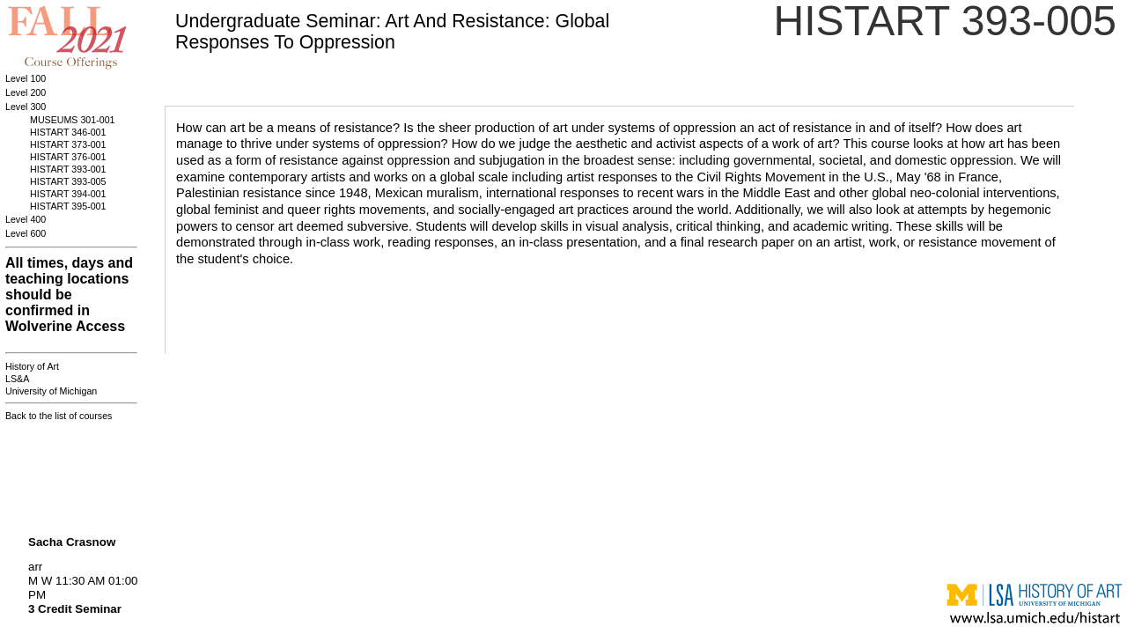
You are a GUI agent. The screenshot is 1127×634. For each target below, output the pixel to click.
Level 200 (25, 92)
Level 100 (25, 78)
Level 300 (25, 106)
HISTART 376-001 (68, 156)
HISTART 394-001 (68, 193)
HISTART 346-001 (68, 132)
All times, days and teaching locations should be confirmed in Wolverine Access (69, 294)
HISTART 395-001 (68, 206)
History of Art (32, 366)
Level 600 (25, 233)
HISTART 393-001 (68, 169)
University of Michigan (51, 391)
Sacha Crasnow (71, 542)
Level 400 (25, 219)
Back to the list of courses (58, 415)
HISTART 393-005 (68, 181)
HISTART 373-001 (68, 144)
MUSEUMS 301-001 (72, 119)
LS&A (17, 378)
